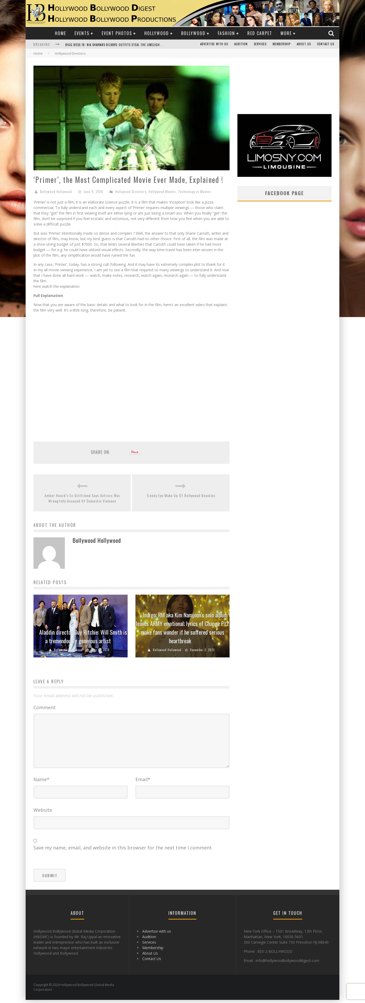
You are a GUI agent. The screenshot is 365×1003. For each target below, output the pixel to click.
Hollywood (156, 33)
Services (260, 44)
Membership (281, 44)
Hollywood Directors (131, 191)
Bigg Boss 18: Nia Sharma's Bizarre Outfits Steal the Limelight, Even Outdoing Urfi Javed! (134, 45)
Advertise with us (214, 44)
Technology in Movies (194, 191)
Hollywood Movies (162, 191)
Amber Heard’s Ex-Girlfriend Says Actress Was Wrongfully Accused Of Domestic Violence (82, 498)
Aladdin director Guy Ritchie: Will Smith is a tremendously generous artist (83, 636)
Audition (241, 44)
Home (60, 33)
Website (42, 813)
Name (41, 782)
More (286, 33)
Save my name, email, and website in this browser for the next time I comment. (123, 851)
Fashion (226, 33)
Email (142, 782)
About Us (304, 44)
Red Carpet (259, 33)
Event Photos (117, 33)
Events (82, 33)
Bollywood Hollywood (56, 191)
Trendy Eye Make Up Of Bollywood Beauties (180, 495)
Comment (44, 707)
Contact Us (325, 44)
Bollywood (193, 33)
